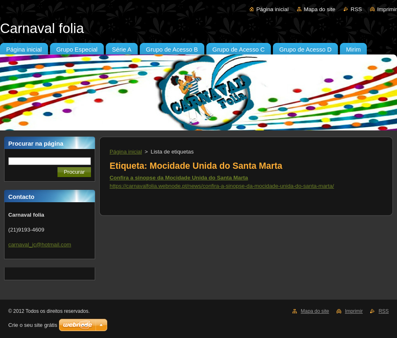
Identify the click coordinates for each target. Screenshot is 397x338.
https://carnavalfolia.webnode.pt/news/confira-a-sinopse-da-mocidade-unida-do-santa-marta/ (222, 186)
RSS (356, 9)
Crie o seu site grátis (32, 325)
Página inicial (272, 9)
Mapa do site (319, 9)
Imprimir (387, 9)
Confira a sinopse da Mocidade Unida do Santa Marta (179, 178)
